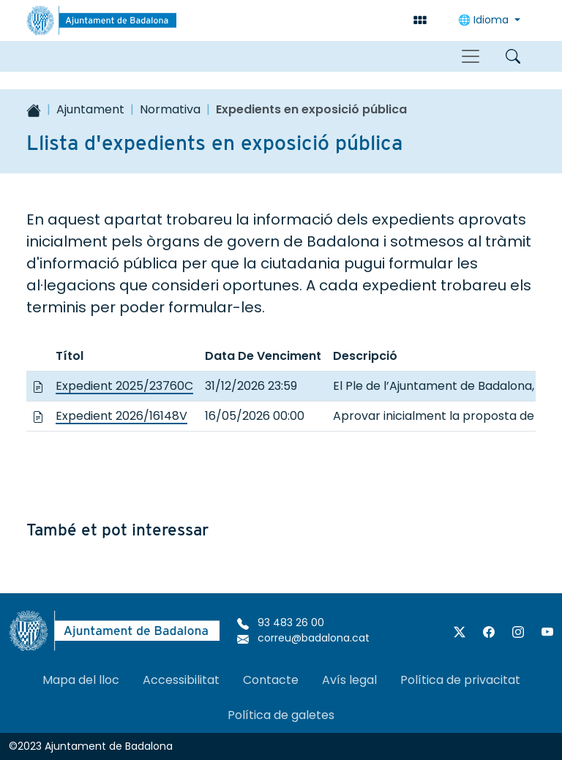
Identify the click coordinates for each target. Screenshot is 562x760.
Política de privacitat (460, 679)
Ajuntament (90, 109)
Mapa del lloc (80, 679)
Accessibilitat (181, 679)
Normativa (170, 109)
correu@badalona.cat (303, 638)
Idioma (485, 19)
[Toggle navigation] (470, 56)
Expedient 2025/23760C (124, 385)
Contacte (271, 679)
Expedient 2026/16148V (121, 415)
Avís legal (349, 679)
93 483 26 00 (280, 622)
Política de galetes (281, 715)
